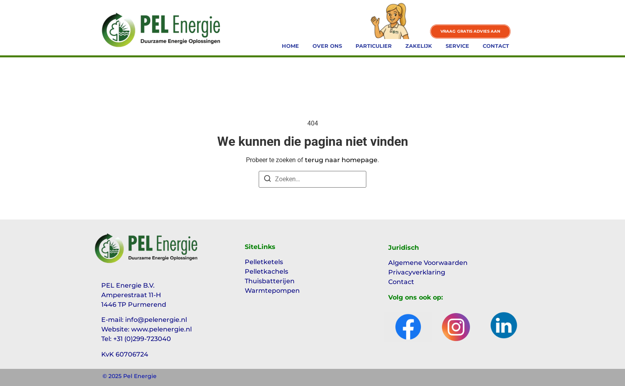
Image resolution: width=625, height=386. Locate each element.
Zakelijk (418, 46)
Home (290, 46)
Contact (496, 46)
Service (457, 46)
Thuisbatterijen (270, 281)
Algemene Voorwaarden (428, 262)
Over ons (327, 46)
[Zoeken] (267, 179)
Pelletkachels (266, 271)
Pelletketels (264, 262)
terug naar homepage (341, 160)
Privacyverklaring (416, 272)
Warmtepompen (272, 290)
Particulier (374, 46)
